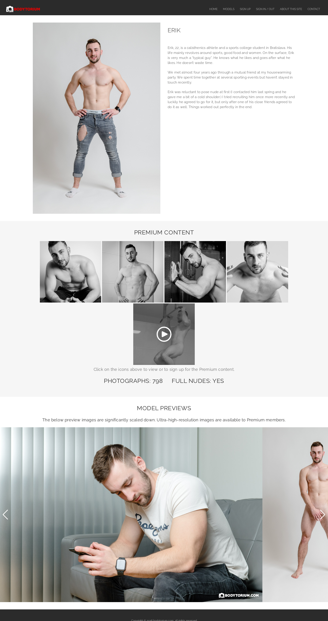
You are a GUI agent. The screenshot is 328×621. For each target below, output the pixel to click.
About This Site (291, 9)
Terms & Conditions (208, 609)
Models (228, 9)
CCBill (195, 577)
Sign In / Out (265, 9)
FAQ (141, 609)
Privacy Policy (234, 609)
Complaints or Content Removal (170, 609)
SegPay (196, 563)
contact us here (216, 553)
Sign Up (245, 9)
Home (213, 9)
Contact (314, 9)
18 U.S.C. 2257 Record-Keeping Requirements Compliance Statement (164, 592)
